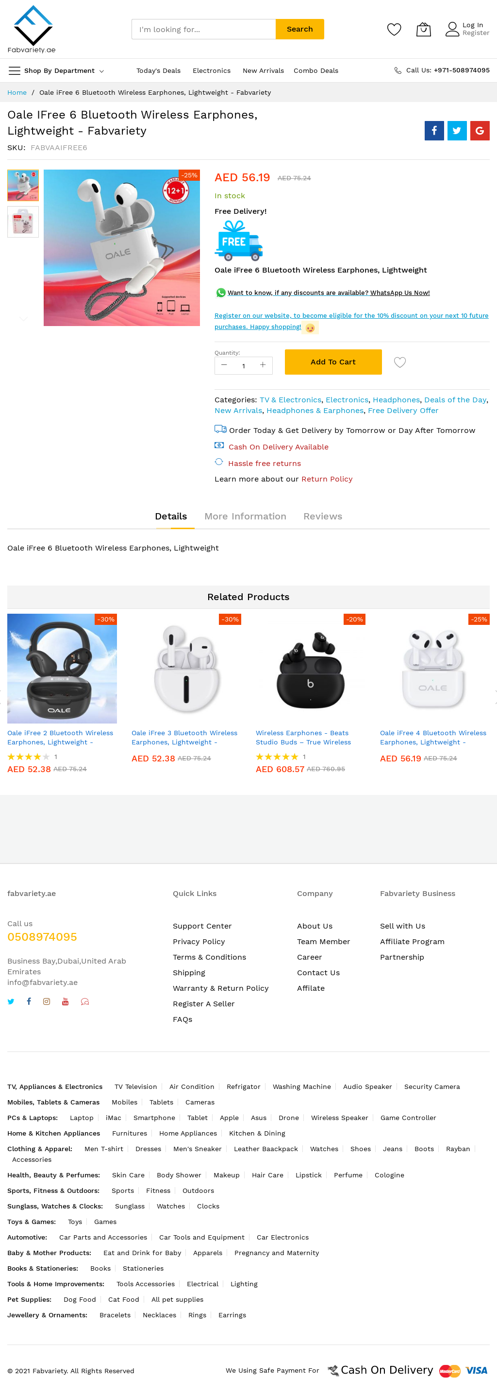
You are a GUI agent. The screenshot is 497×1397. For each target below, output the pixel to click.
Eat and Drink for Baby (142, 1253)
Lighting (244, 1284)
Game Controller (408, 1117)
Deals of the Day (455, 399)
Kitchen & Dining (257, 1133)
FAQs (182, 1019)
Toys (75, 1221)
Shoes (360, 1149)
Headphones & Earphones (315, 410)
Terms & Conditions (209, 957)
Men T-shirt (103, 1149)
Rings (197, 1315)
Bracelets (115, 1315)
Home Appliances (188, 1133)
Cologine (389, 1175)
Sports (123, 1190)
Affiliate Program (412, 941)
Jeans (392, 1149)
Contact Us (318, 972)
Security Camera (432, 1086)
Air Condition (192, 1086)
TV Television (136, 1086)
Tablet (197, 1117)
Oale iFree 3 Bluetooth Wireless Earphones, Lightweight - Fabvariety (184, 742)
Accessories (31, 1159)
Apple (229, 1117)
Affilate (311, 988)
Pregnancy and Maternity (276, 1253)
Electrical (202, 1284)
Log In (473, 25)
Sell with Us (402, 926)
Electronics (347, 399)
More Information (245, 516)
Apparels (207, 1253)
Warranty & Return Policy (221, 988)
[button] (23, 222)
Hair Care (267, 1175)
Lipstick (309, 1175)
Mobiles (124, 1102)
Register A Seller (204, 1003)
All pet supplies (177, 1299)
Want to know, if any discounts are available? (298, 292)
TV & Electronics (290, 399)
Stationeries (143, 1268)
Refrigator (244, 1086)
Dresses (148, 1149)
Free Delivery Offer (403, 410)
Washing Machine (302, 1086)
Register (476, 32)
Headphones (396, 399)
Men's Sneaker (197, 1149)
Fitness (158, 1190)
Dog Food (80, 1299)
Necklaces (159, 1315)
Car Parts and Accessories (103, 1237)
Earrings (232, 1315)
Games (105, 1221)
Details (171, 516)
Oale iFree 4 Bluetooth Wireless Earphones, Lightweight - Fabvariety (433, 742)
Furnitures (129, 1133)
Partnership (402, 957)
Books (100, 1268)
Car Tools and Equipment (202, 1237)
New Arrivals (238, 410)
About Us (314, 926)
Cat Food (123, 1299)
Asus (258, 1117)
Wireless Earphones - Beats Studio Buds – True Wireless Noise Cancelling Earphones (303, 742)
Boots (424, 1149)
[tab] (171, 516)
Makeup (227, 1175)
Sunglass (130, 1206)
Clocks (208, 1206)
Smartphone (154, 1117)
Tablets (161, 1102)
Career (309, 957)
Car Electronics (283, 1237)
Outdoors (198, 1190)
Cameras (200, 1102)
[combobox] (204, 29)
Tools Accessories (145, 1284)
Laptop (82, 1117)
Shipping (189, 972)
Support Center (202, 926)
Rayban (458, 1149)
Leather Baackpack (266, 1149)
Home (17, 92)
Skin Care (128, 1175)
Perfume (348, 1175)
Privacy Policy (199, 941)
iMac (113, 1117)
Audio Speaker (367, 1086)
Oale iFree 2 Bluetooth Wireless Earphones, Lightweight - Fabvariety (60, 742)
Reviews (323, 516)
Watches (324, 1149)
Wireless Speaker (339, 1117)
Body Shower (179, 1175)
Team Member (323, 941)
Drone (289, 1117)
